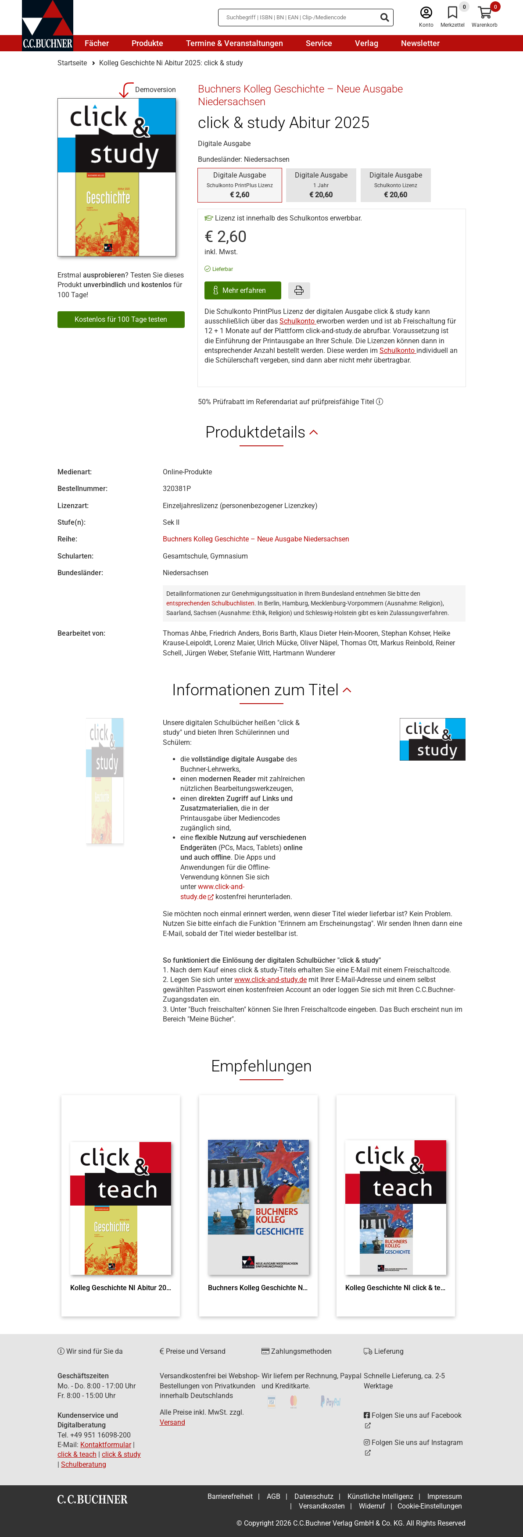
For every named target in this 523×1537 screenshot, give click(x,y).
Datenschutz (313, 1496)
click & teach (77, 1454)
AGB (273, 1496)
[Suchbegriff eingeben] (306, 17)
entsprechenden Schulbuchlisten (210, 603)
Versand (172, 1422)
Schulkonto (297, 321)
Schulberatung (83, 1464)
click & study (121, 1454)
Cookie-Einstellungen (430, 1506)
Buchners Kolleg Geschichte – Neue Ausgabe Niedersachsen (256, 539)
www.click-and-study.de (270, 979)
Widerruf (372, 1506)
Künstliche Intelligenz (380, 1496)
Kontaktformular (105, 1445)
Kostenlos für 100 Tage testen (121, 319)
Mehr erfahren (245, 290)
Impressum (444, 1496)
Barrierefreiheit (230, 1496)
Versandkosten (322, 1506)
